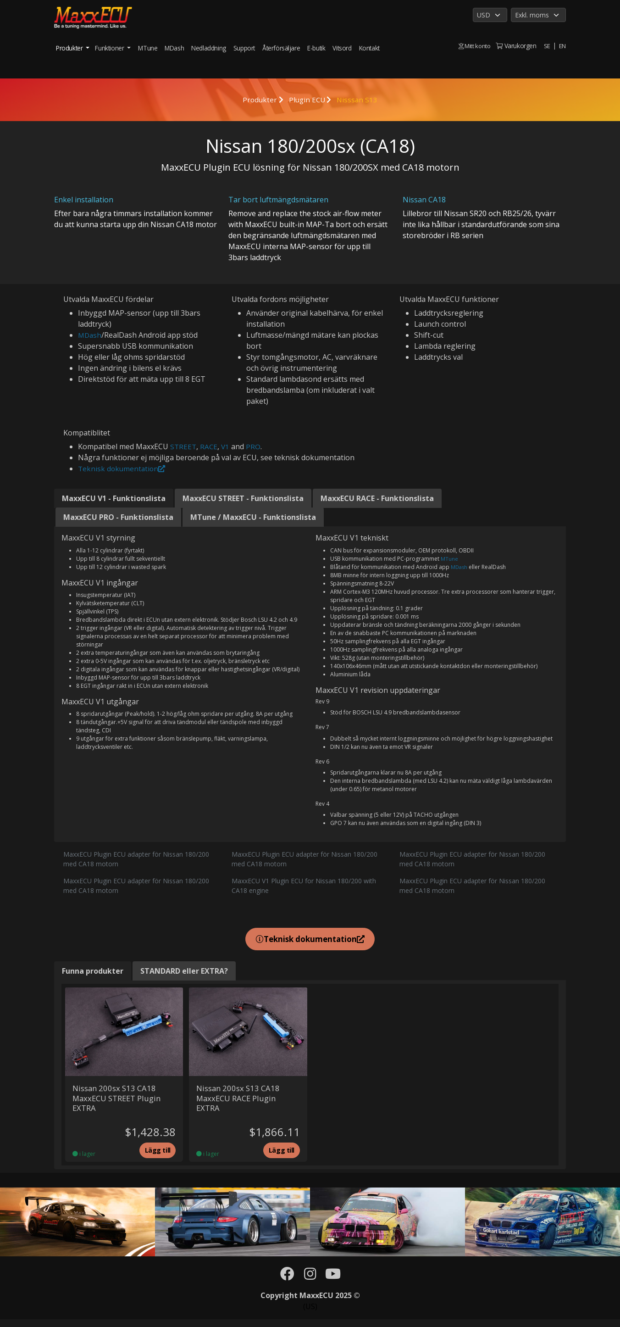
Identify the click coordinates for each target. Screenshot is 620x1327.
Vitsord (341, 48)
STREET (183, 446)
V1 (226, 446)
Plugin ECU (307, 100)
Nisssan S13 (359, 100)
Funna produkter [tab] (92, 974)
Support (244, 48)
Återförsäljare (281, 48)
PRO (255, 446)
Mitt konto (473, 45)
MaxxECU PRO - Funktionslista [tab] (118, 517)
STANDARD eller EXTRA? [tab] (184, 974)
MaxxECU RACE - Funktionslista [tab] (377, 498)
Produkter (258, 100)
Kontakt (369, 48)
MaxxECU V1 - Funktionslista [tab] (114, 498)
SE (546, 45)
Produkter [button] (70, 48)
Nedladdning (208, 48)
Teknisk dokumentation (123, 468)
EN (562, 45)
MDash (174, 48)
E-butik (316, 48)
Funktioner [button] (110, 48)
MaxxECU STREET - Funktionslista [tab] (243, 498)
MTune (147, 48)
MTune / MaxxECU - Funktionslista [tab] (253, 517)
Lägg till (155, 1156)
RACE (210, 446)
